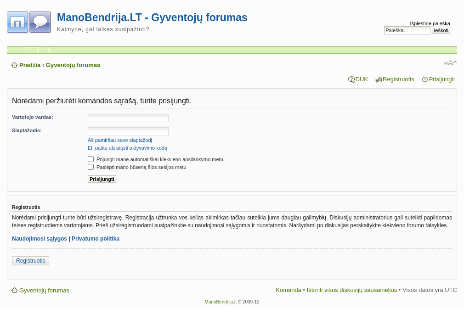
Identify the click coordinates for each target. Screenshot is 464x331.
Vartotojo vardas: (32, 117)
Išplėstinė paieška (430, 23)
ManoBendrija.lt (220, 301)
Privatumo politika (95, 239)
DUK (362, 79)
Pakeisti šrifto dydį (450, 62)
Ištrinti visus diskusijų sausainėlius (352, 289)
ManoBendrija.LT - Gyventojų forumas (152, 17)
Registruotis (398, 79)
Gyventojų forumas (73, 65)
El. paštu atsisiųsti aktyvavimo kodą (127, 148)
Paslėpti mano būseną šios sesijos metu (137, 167)
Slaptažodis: (27, 130)
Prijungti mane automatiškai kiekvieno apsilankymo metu (155, 159)
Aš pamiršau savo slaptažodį (120, 140)
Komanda (288, 289)
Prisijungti (442, 79)
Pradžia (29, 65)
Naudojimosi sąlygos (39, 239)
